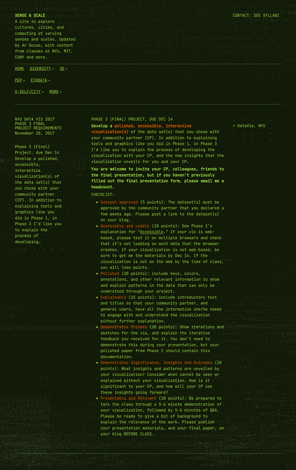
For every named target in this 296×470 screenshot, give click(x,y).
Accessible (151, 231)
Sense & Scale (30, 15)
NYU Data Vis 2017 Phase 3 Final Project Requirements (38, 123)
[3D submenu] (66, 69)
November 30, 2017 (34, 133)
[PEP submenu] (24, 80)
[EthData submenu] (49, 80)
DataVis (245, 125)
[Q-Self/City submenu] (42, 92)
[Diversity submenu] (53, 69)
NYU (261, 125)
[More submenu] (61, 92)
